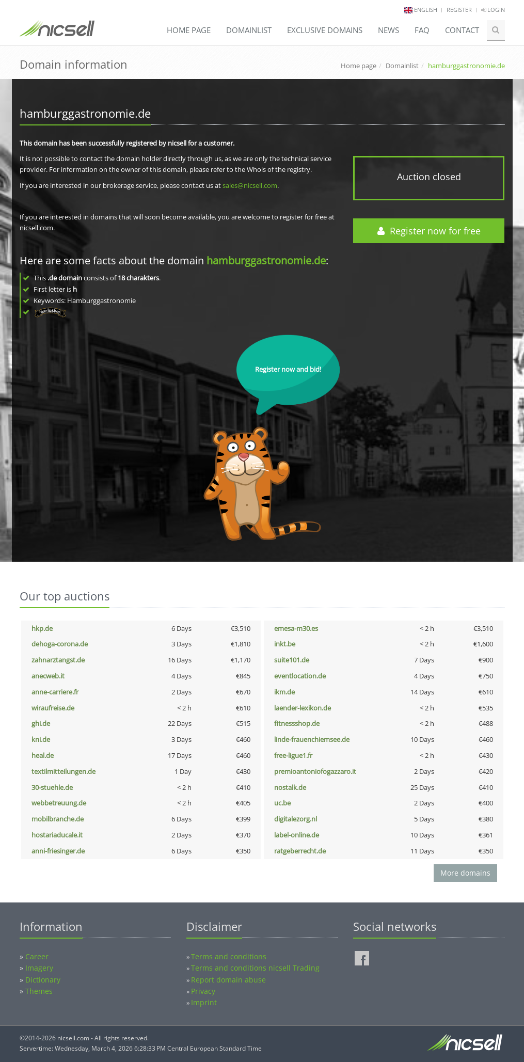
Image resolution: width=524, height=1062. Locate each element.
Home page (189, 30)
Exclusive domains (324, 30)
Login (493, 9)
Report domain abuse (228, 980)
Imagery (39, 968)
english (425, 9)
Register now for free (429, 231)
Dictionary (42, 980)
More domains (465, 873)
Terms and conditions (228, 956)
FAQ (422, 30)
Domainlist (249, 30)
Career (37, 956)
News (388, 30)
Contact (462, 30)
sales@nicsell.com (250, 185)
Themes (39, 991)
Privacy (203, 991)
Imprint (204, 1002)
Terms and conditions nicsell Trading (255, 968)
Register (459, 9)
